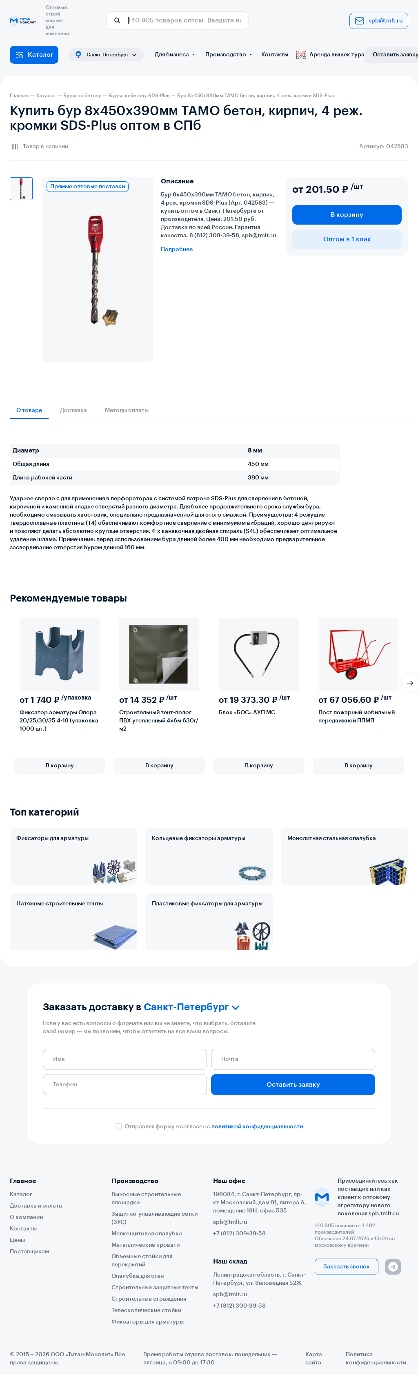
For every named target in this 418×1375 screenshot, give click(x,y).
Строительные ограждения (148, 1299)
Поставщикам (29, 1252)
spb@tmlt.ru (379, 21)
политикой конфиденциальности (257, 1127)
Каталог (34, 55)
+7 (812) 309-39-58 (239, 1234)
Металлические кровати (145, 1245)
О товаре (29, 410)
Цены (17, 1240)
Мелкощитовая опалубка (146, 1234)
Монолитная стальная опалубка (331, 838)
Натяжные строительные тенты (59, 904)
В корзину (347, 215)
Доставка (73, 410)
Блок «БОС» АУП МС (247, 712)
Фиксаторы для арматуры (52, 838)
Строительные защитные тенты (154, 1287)
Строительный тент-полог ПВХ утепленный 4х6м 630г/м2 (158, 721)
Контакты (274, 55)
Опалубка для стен (137, 1276)
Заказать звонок (346, 1267)
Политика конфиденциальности (376, 1359)
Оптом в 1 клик (347, 239)
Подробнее (177, 249)
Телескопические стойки (146, 1310)
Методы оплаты (127, 410)
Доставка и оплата (36, 1206)
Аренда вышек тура (330, 55)
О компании (26, 1217)
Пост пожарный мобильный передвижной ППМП (356, 717)
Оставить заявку (293, 1084)
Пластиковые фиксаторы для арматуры (207, 904)
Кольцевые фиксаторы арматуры (198, 838)
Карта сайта (313, 1359)
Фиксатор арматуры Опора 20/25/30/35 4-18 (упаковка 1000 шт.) (59, 721)
